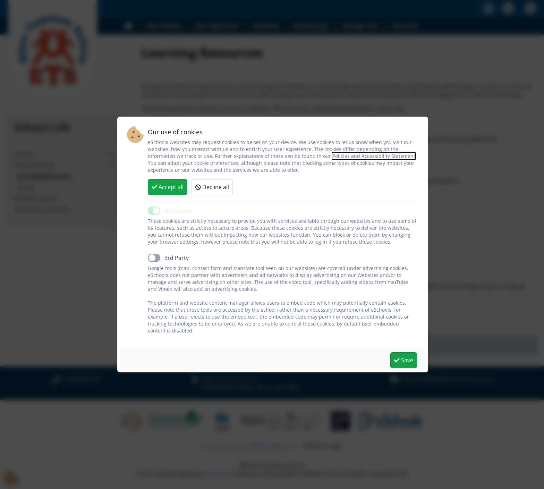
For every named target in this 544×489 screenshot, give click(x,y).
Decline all (212, 187)
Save (403, 360)
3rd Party (176, 258)
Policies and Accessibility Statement (373, 156)
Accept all (168, 187)
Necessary (178, 210)
